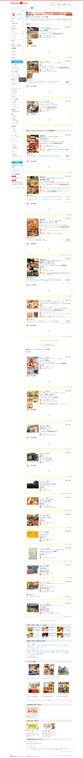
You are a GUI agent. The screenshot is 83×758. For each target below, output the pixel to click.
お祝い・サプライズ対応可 (17, 157)
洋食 (51, 644)
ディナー (14, 43)
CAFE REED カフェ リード (68, 616)
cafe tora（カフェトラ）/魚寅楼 (48, 551)
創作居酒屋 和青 (44, 179)
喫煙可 (14, 131)
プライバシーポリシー (59, 755)
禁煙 (14, 128)
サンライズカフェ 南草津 (68, 544)
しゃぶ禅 (32, 749)
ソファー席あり (16, 122)
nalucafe (42, 585)
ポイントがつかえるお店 (17, 75)
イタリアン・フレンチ (57, 644)
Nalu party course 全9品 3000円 (34, 596)
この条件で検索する (17, 61)
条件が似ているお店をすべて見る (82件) (49, 620)
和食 (49, 644)
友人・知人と (15, 82)
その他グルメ (37, 647)
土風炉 (61, 749)
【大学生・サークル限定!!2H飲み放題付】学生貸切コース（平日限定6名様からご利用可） (44, 81)
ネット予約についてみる (19, 187)
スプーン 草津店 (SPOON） (47, 394)
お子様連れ (42, 652)
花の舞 (45, 748)
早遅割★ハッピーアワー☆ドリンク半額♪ (54, 233)
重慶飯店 (53, 749)
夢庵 (36, 748)
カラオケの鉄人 (56, 748)
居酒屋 (33, 644)
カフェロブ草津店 (44, 360)
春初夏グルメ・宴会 (15, 169)
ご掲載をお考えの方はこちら (36, 756)
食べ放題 (14, 102)
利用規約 (64, 755)
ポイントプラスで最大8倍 (32, 714)
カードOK (15, 153)
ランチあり (15, 105)
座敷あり (14, 119)
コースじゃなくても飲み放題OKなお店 (67, 634)
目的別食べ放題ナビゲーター (49, 730)
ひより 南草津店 (44, 30)
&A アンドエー (70, 97)
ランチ (19, 43)
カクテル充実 (15, 149)
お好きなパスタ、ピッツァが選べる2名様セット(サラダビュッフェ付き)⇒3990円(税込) (43, 322)
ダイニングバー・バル (39, 644)
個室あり (14, 116)
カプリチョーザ (49, 748)
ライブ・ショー (33, 652)
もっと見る (70, 21)
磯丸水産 (61, 748)
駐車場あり (67, 652)
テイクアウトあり (16, 107)
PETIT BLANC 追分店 (45, 501)
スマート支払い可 (16, 137)
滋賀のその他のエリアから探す (32, 741)
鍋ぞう (36, 749)
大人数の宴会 (15, 92)
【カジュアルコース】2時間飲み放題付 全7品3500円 (37, 240)
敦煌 (31, 748)
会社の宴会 (14, 89)
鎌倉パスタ (41, 749)
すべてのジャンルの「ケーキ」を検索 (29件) (44, 24)
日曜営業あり (53, 651)
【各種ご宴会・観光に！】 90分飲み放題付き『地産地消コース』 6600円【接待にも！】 (44, 155)
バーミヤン (45, 749)
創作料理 (45, 644)
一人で (14, 86)
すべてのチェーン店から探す (66, 751)
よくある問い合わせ (51, 2)
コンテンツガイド (59, 2)
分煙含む (15, 129)
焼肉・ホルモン (67, 644)
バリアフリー (57, 652)
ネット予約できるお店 (16, 69)
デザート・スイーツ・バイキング (36, 634)
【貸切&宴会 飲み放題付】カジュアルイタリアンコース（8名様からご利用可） (42, 82)
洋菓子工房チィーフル (45, 428)
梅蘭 (34, 748)
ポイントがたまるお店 (16, 74)
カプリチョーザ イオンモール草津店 (66, 336)
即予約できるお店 (16, 67)
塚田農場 (57, 749)
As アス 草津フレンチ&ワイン (32, 676)
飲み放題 (14, 101)
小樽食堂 (65, 748)
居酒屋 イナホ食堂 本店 (47, 262)
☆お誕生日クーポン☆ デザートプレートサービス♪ (56, 316)
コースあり (15, 104)
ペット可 (62, 652)
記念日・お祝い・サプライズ (17, 88)
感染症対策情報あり (16, 111)
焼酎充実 (14, 147)
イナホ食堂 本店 (69, 296)
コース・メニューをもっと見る (65, 84)
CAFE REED (43, 607)
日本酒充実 (15, 146)
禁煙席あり (57, 650)
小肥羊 (49, 749)
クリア (22, 48)
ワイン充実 (48, 651)
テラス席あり (15, 123)
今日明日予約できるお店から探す (32, 657)
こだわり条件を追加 (18, 160)
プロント (28, 748)
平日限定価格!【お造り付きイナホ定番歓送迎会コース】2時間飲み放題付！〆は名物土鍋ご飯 (44, 279)
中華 (62, 644)
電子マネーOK (42, 651)
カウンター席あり (16, 120)
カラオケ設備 (65, 651)
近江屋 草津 (43, 138)
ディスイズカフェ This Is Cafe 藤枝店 (48, 676)
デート (14, 85)
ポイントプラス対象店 (16, 77)
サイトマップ (53, 755)
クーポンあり (15, 141)
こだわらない (29, 644)
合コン (14, 94)
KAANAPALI (43, 568)
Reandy (58, 676)
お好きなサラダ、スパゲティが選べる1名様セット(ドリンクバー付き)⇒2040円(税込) (43, 320)
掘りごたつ (15, 117)
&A (40, 64)
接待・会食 (14, 91)
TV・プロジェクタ (59, 651)
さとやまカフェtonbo (45, 517)
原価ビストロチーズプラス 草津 (48, 222)
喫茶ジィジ (43, 456)
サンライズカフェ (44, 534)
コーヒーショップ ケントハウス (48, 104)
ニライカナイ (40, 748)
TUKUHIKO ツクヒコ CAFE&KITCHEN (66, 493)
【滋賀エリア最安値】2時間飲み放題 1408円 (36, 239)
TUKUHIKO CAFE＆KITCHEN (48, 484)
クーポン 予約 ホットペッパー (67, 2)
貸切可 (38, 652)
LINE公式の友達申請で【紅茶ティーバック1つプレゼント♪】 (57, 403)
